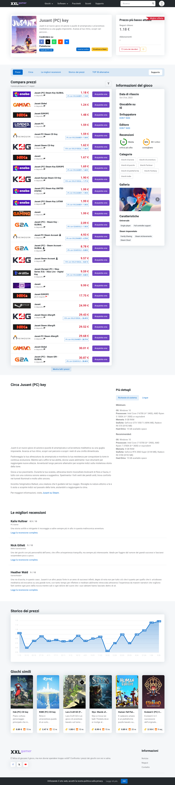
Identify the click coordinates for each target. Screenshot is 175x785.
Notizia (145, 758)
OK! (124, 781)
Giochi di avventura (147, 160)
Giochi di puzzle (128, 165)
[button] (161, 3)
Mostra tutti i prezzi (61, 369)
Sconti (88, 3)
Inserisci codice (83, 49)
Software (62, 3)
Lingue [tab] (145, 397)
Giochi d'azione (127, 160)
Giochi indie (126, 176)
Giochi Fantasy (150, 171)
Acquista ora (101, 94)
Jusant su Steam (51, 493)
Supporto (99, 3)
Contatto (146, 767)
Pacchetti (76, 3)
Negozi (145, 763)
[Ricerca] (137, 3)
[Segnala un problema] (143, 49)
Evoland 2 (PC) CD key (152, 712)
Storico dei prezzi (76, 72)
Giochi (49, 3)
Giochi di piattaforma (130, 171)
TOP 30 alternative (100, 72)
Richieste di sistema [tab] (127, 397)
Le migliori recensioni (51, 72)
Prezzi (18, 72)
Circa (30, 72)
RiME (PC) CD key (47, 712)
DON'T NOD (124, 118)
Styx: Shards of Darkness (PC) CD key (100, 712)
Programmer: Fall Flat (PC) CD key (125, 712)
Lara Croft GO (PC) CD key (74, 712)
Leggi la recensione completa (24, 533)
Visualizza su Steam (100, 49)
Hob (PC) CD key (20, 712)
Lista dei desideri (129, 49)
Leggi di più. (112, 781)
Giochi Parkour (146, 165)
